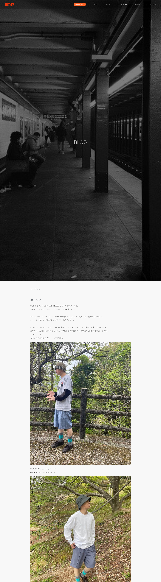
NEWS (107, 4)
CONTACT (151, 4)
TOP (96, 4)
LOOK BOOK (123, 4)
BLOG (137, 4)
